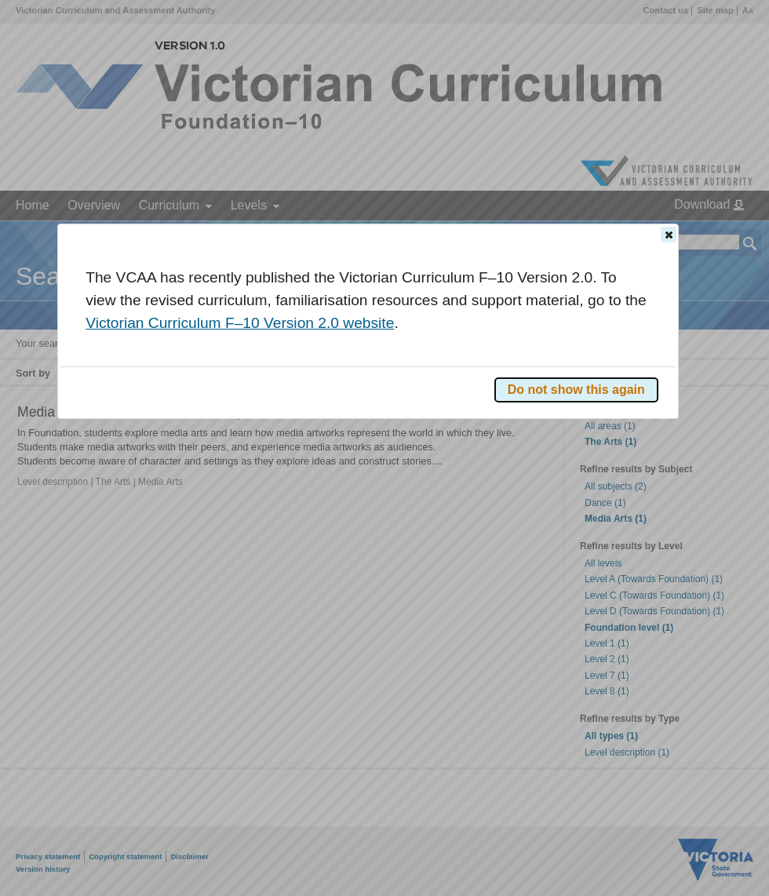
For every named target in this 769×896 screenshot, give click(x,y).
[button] (668, 234)
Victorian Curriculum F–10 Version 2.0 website (240, 323)
